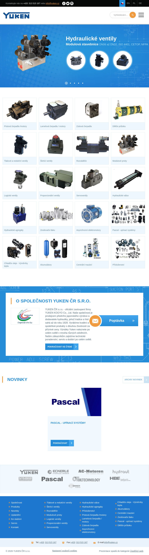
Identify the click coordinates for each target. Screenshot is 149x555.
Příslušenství (88, 511)
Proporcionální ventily (57, 523)
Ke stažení (16, 519)
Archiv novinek (133, 379)
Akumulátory (124, 509)
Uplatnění (15, 515)
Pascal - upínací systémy (130, 521)
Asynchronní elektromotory (88, 530)
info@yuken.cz (52, 3)
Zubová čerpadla (90, 525)
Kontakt (15, 527)
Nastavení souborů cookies (64, 551)
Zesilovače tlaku (125, 517)
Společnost (16, 502)
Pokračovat (60, 443)
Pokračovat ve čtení (60, 347)
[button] (141, 15)
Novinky (15, 511)
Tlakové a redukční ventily (59, 502)
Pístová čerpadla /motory (94, 515)
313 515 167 (31, 3)
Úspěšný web (136, 551)
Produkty (15, 506)
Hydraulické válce (90, 502)
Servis (14, 523)
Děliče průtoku (125, 525)
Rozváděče (52, 511)
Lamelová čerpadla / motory (92, 520)
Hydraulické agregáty (92, 506)
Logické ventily (54, 519)
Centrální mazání (126, 513)
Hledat (133, 15)
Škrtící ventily (53, 506)
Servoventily (53, 527)
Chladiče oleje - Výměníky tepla (130, 503)
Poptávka (122, 321)
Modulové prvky (54, 515)
